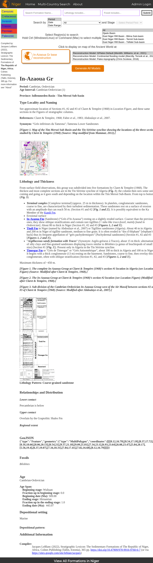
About (78, 4)
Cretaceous (9, 16)
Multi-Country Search (54, 4)
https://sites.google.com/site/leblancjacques (56, 552)
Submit (146, 13)
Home (30, 4)
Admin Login (141, 4)
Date (54, 22)
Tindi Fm (32, 228)
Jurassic (7, 21)
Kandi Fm (49, 212)
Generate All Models (87, 68)
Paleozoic (8, 35)
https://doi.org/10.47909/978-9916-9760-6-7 (116, 549)
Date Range (54, 25)
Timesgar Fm (35, 250)
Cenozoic (8, 11)
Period (54, 19)
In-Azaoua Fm (35, 218)
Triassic (6, 26)
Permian (7, 31)
